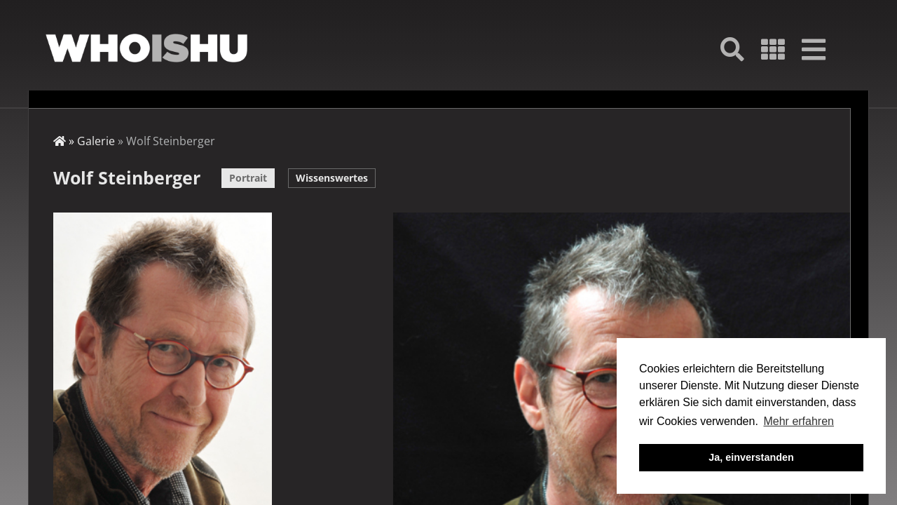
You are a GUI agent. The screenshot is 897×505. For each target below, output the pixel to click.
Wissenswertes (332, 177)
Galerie (96, 141)
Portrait (248, 177)
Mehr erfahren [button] (798, 421)
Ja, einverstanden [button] (751, 457)
